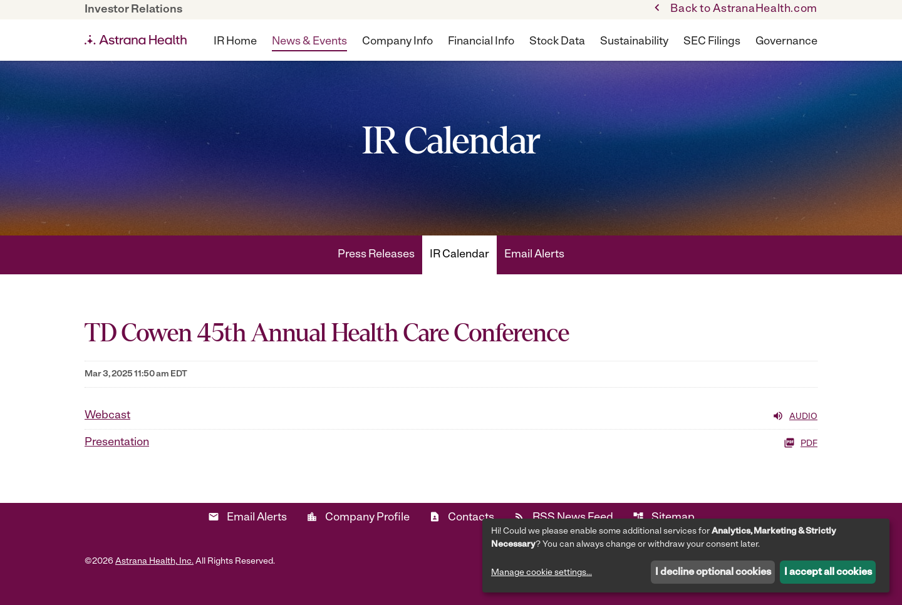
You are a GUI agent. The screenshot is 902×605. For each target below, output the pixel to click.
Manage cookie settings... (541, 572)
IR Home (235, 42)
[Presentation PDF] (451, 456)
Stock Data (557, 42)
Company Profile (358, 530)
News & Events (309, 42)
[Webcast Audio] (451, 429)
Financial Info (481, 42)
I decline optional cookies (713, 572)
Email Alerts (534, 268)
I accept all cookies (828, 572)
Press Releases (376, 268)
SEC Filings (711, 42)
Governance (786, 42)
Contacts (461, 530)
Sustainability (634, 42)
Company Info (397, 42)
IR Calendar (459, 268)
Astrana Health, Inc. (154, 575)
